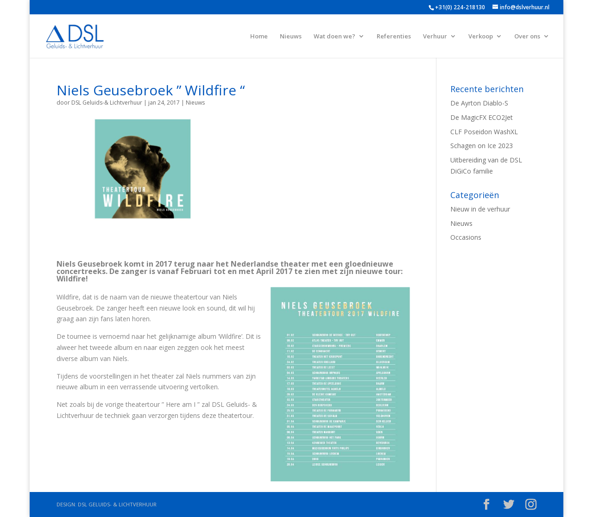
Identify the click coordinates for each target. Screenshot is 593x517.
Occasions (465, 237)
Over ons (527, 36)
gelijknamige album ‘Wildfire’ (200, 336)
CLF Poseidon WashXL (484, 131)
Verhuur (435, 36)
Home (259, 36)
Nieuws (291, 36)
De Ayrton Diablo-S (479, 103)
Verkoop (480, 36)
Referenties (394, 36)
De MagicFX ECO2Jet (481, 117)
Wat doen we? (334, 36)
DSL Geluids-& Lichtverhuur (106, 102)
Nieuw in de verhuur (480, 209)
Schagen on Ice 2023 (481, 145)
